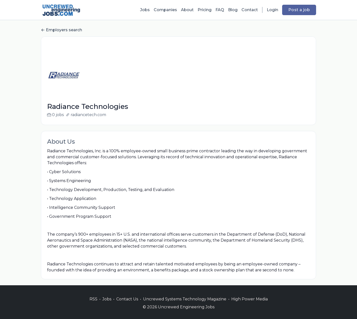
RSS (93, 305)
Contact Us (127, 305)
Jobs (145, 9)
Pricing (204, 9)
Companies (165, 9)
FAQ (219, 9)
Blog (233, 9)
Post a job (299, 9)
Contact (249, 9)
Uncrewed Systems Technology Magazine (184, 305)
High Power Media (249, 305)
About (187, 9)
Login (272, 9)
